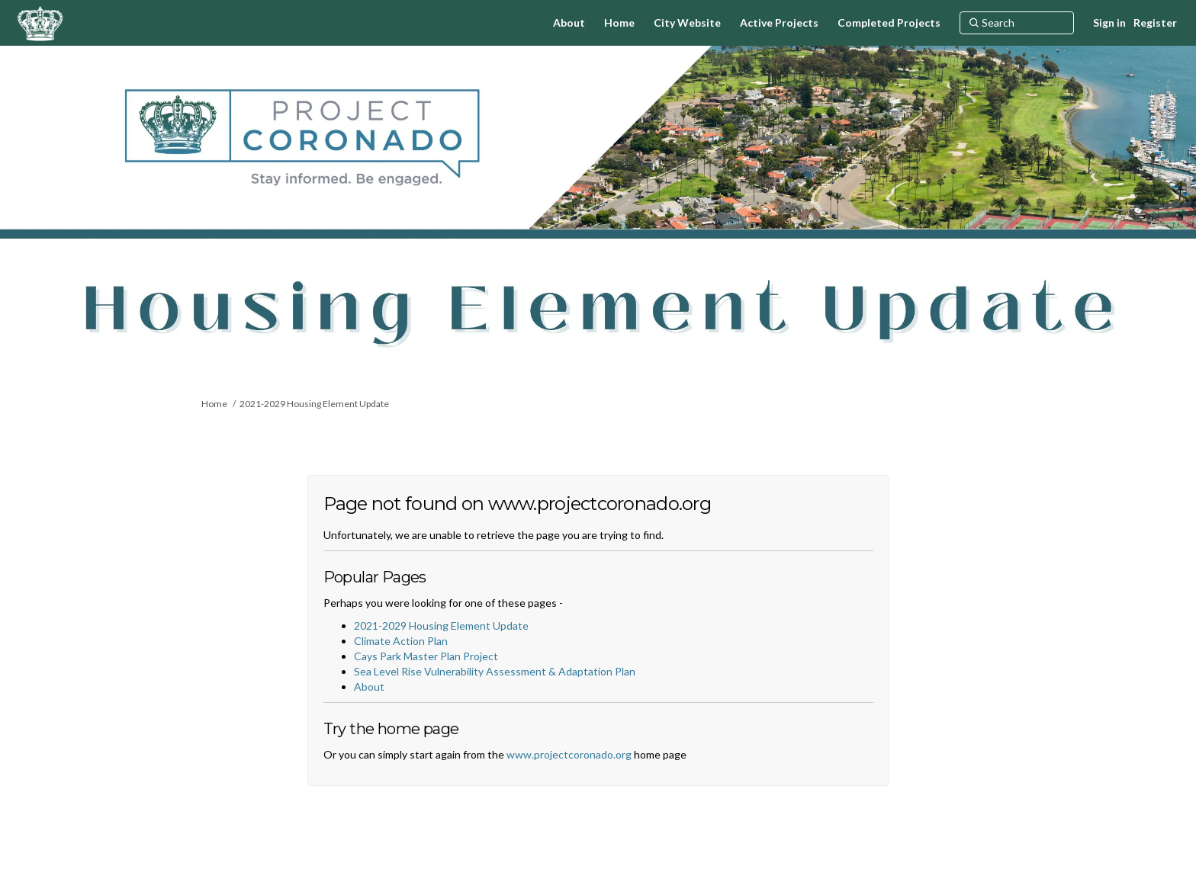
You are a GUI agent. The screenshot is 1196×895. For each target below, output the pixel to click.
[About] (569, 23)
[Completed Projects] (889, 23)
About (369, 686)
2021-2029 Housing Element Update (314, 403)
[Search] (1017, 22)
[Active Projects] (779, 23)
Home (214, 403)
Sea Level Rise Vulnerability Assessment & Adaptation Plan (494, 671)
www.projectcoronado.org (569, 754)
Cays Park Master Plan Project (426, 656)
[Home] (619, 23)
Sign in (1109, 22)
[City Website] (687, 23)
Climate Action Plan (401, 640)
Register (1155, 22)
